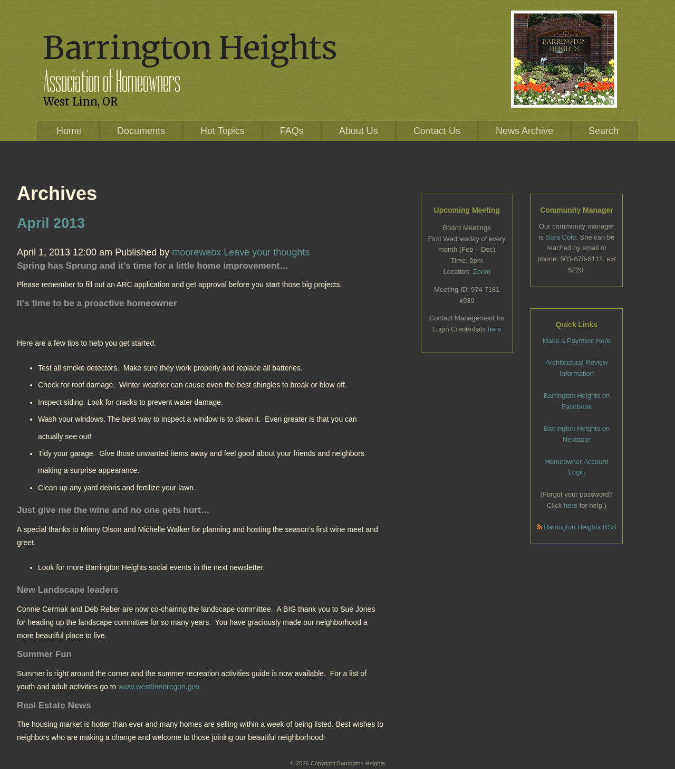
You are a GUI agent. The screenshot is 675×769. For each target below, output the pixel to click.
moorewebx (196, 252)
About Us (358, 131)
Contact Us (436, 131)
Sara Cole (561, 237)
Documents (141, 131)
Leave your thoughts (267, 252)
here (495, 329)
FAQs (292, 131)
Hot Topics (222, 131)
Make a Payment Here (577, 341)
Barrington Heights (190, 48)
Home (69, 131)
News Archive (524, 131)
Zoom (481, 272)
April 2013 (51, 223)
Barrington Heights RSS (577, 527)
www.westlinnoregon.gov (158, 686)
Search (604, 131)
